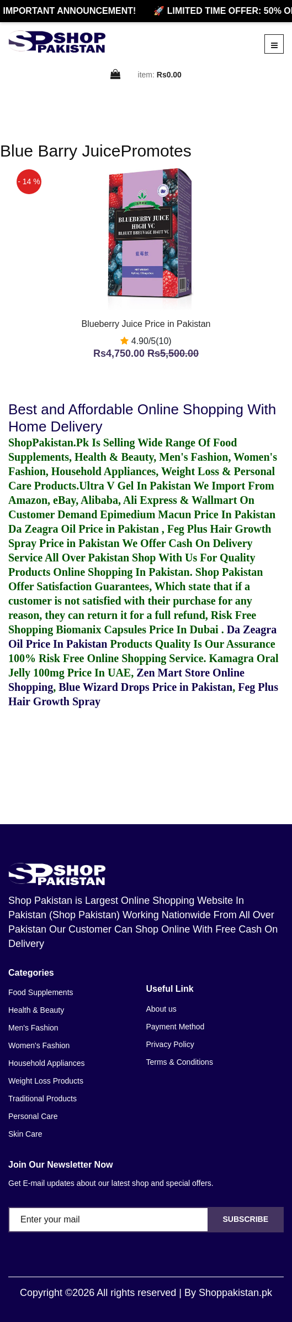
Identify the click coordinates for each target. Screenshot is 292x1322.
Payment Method (175, 1026)
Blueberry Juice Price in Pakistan (146, 324)
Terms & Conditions (179, 1062)
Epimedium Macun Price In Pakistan (187, 514)
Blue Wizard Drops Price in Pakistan (145, 687)
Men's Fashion (33, 1027)
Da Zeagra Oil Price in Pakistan (85, 529)
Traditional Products (42, 1098)
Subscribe (245, 1219)
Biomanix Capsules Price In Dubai (138, 629)
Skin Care (25, 1134)
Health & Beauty (36, 1010)
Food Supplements (40, 992)
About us (161, 1008)
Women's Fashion (39, 1045)
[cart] (115, 75)
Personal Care (33, 1116)
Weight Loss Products (45, 1080)
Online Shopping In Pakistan (119, 572)
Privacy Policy (170, 1044)
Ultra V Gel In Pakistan (135, 486)
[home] (56, 41)
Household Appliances (46, 1063)
